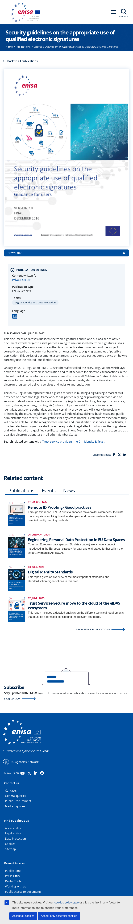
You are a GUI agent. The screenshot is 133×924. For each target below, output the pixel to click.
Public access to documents (23, 892)
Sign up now (12, 698)
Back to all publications (22, 61)
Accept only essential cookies (59, 915)
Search (123, 16)
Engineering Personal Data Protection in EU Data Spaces (76, 539)
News (69, 490)
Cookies (10, 844)
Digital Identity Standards (50, 571)
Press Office (13, 876)
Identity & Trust (94, 441)
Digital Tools (13, 881)
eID (78, 441)
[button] (113, 12)
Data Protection (15, 838)
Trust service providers (57, 441)
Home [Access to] (9, 46)
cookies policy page (66, 902)
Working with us (15, 886)
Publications (21, 490)
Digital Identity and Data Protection (35, 302)
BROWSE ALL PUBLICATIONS (93, 629)
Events (49, 490)
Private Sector (21, 280)
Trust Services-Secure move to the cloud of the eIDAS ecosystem (74, 605)
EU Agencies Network (25, 762)
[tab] (21, 491)
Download (15, 253)
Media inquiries (15, 806)
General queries (15, 796)
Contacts (11, 790)
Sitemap (10, 849)
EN (15, 316)
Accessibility (13, 828)
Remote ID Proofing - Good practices (59, 507)
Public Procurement (18, 801)
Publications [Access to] (23, 46)
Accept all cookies (23, 915)
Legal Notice (13, 833)
